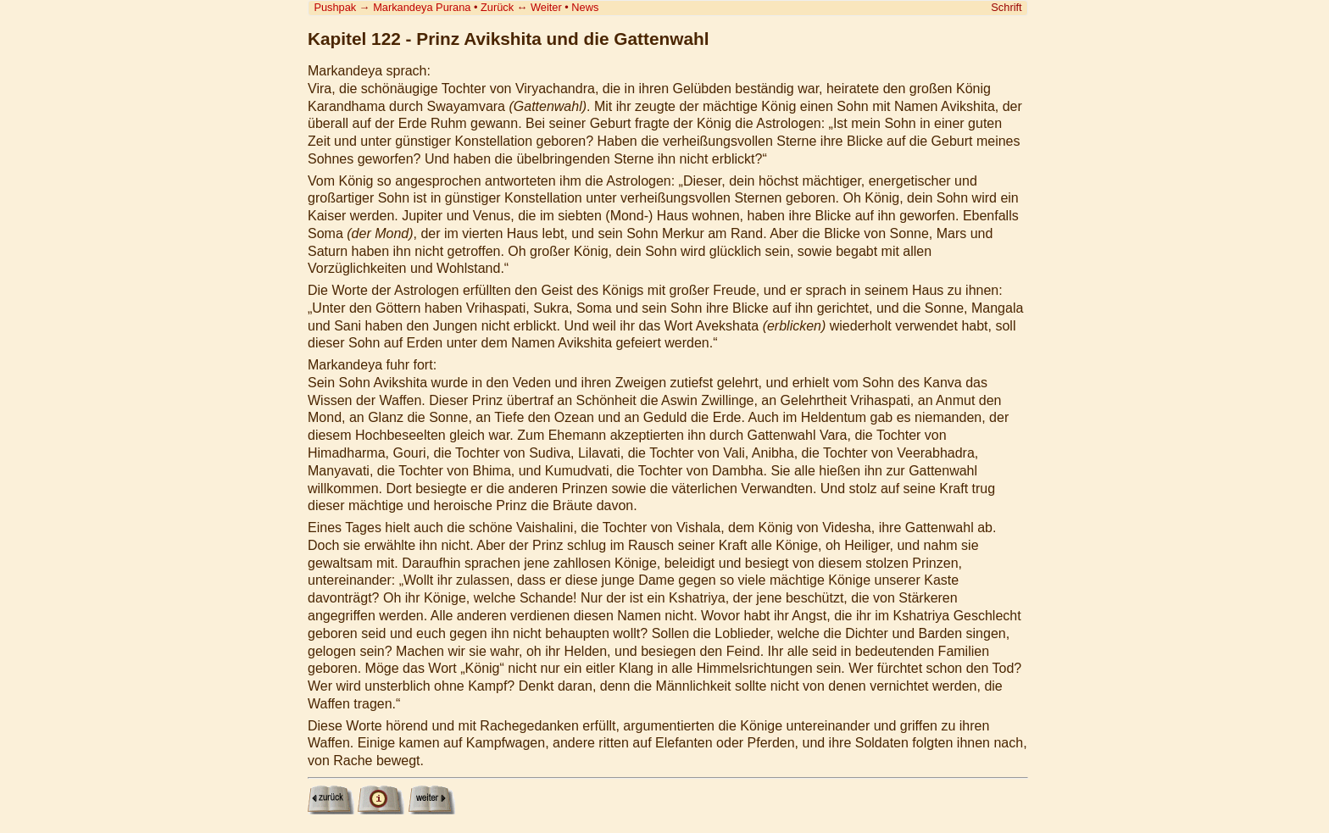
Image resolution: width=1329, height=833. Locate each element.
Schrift (1006, 7)
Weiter (546, 7)
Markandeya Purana (421, 7)
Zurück (497, 7)
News (584, 7)
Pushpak (335, 7)
